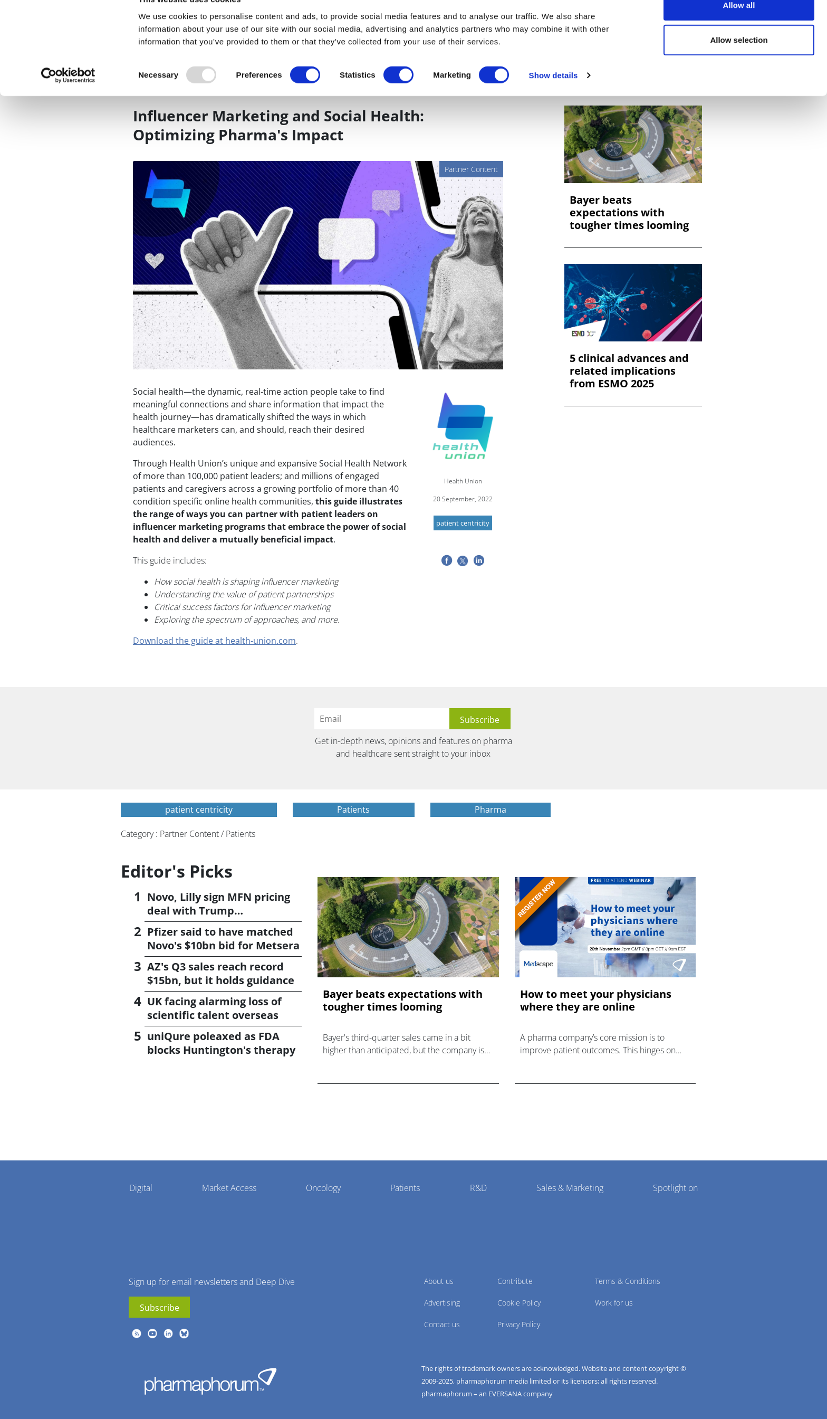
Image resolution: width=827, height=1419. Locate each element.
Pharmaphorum (210, 1381)
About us (439, 1281)
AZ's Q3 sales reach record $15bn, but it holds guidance (220, 973)
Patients (405, 1188)
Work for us (614, 1303)
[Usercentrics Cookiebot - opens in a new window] (68, 98)
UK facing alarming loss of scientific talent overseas (214, 1008)
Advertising (442, 1303)
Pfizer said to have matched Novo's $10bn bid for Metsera (223, 939)
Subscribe (159, 1307)
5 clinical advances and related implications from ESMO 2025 (629, 371)
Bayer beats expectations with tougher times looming (629, 213)
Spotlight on (675, 1188)
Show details (553, 97)
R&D (478, 1188)
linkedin (168, 1333)
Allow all (739, 27)
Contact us (442, 1324)
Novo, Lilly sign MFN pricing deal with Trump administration (218, 910)
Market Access (229, 1188)
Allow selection (738, 62)
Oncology (323, 1188)
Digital (140, 1188)
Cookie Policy (519, 1303)
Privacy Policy (518, 1324)
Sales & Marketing (569, 1188)
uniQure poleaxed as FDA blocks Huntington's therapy (221, 1043)
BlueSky (184, 1333)
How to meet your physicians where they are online (595, 1000)
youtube (152, 1333)
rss (136, 1333)
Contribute (515, 1281)
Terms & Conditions (627, 1281)
